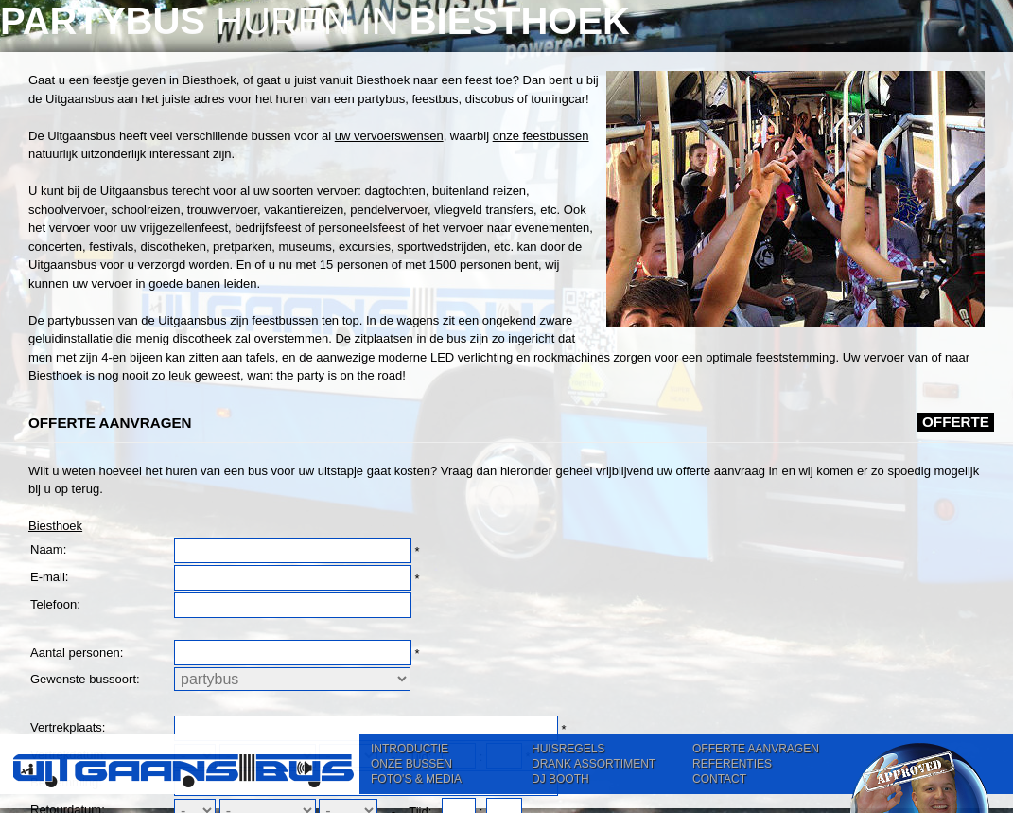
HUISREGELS (568, 748)
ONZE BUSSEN (411, 763)
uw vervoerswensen (389, 136)
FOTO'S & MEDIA (416, 779)
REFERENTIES (732, 763)
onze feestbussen (541, 136)
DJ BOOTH (560, 779)
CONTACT (719, 779)
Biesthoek (55, 526)
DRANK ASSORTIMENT (593, 763)
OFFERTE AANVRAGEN (755, 748)
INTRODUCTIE (409, 748)
